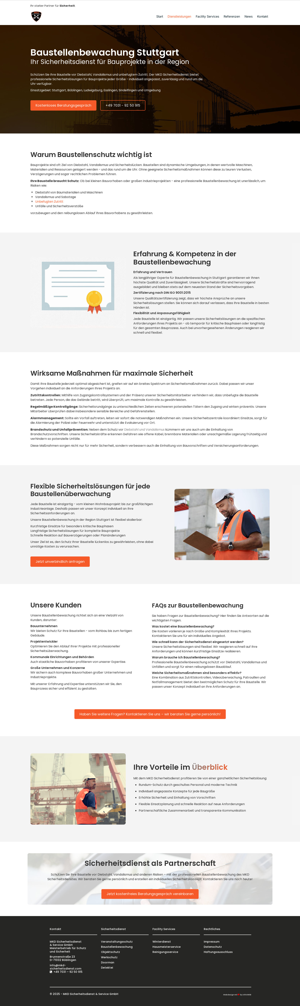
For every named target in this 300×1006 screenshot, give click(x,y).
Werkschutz (109, 957)
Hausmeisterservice (166, 947)
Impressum (211, 942)
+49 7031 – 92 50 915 (68, 972)
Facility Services (207, 16)
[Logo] (36, 16)
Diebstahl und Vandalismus (144, 429)
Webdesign (228, 995)
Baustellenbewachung (117, 947)
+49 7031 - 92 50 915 (122, 105)
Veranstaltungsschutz (117, 942)
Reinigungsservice (165, 952)
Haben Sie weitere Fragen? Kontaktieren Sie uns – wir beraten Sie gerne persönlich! (150, 714)
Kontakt (262, 16)
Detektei (107, 968)
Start (159, 16)
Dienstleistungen (179, 16)
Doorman (107, 962)
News (249, 16)
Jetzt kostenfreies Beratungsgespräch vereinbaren (150, 893)
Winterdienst (161, 942)
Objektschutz (110, 952)
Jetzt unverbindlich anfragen (60, 561)
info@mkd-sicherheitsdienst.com (65, 966)
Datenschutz (213, 947)
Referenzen (232, 16)
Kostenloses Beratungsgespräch (63, 105)
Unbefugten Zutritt (49, 201)
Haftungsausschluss (218, 952)
